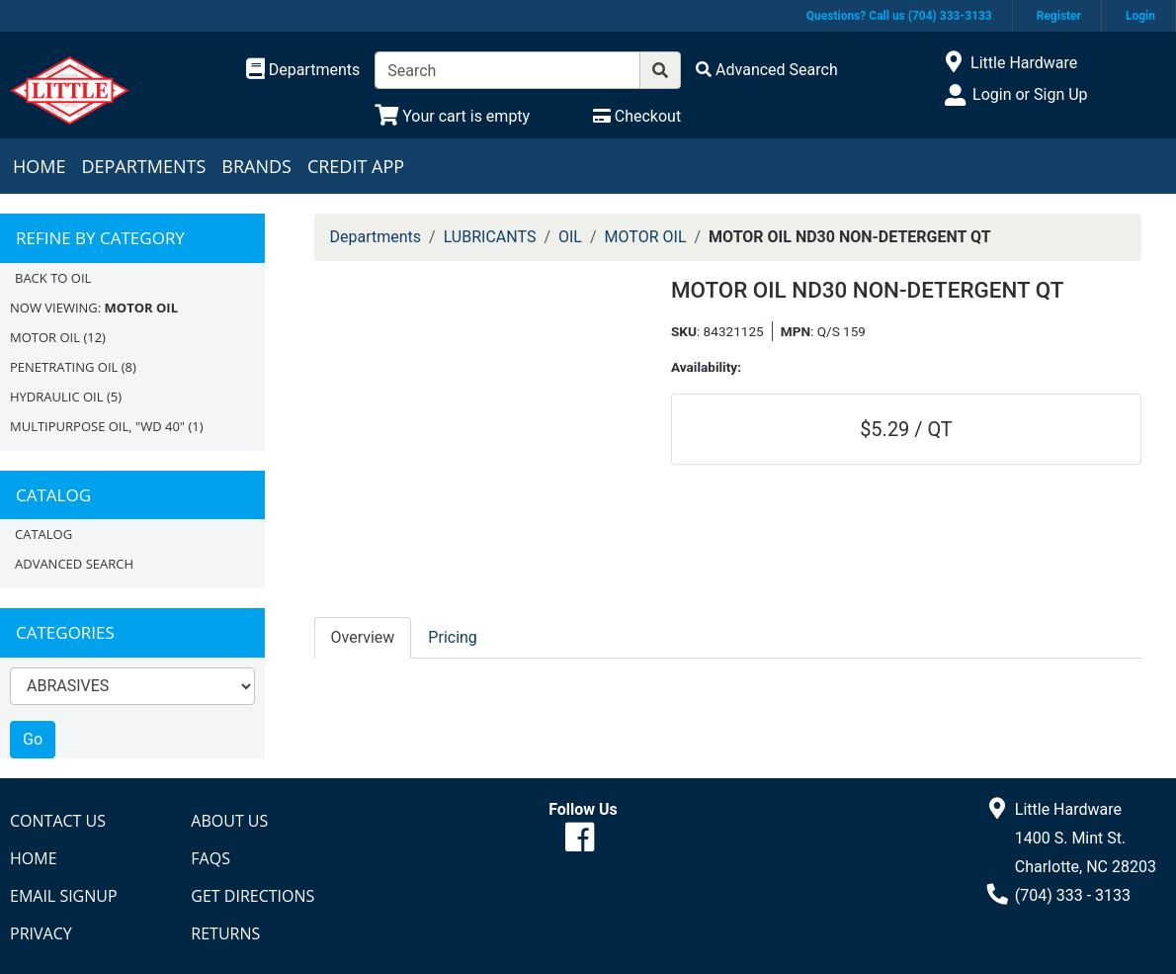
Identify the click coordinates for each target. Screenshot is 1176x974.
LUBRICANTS (490, 236)
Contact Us (58, 821)
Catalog (43, 534)
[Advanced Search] (767, 69)
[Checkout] (637, 116)
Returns (225, 933)
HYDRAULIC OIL (57, 396)
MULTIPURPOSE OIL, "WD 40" (97, 426)
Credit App (355, 166)
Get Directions (252, 896)
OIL (570, 236)
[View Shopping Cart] (452, 116)
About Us (229, 821)
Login (1140, 16)
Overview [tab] (363, 637)
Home (39, 166)
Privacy (41, 933)
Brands (256, 166)
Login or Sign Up (1029, 94)
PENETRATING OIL (64, 367)
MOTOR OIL (45, 337)
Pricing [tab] (452, 637)
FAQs (210, 858)
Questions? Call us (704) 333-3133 (899, 16)
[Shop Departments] (303, 70)
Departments (143, 166)
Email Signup (64, 896)
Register (1059, 16)
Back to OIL (53, 278)
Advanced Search (74, 564)
